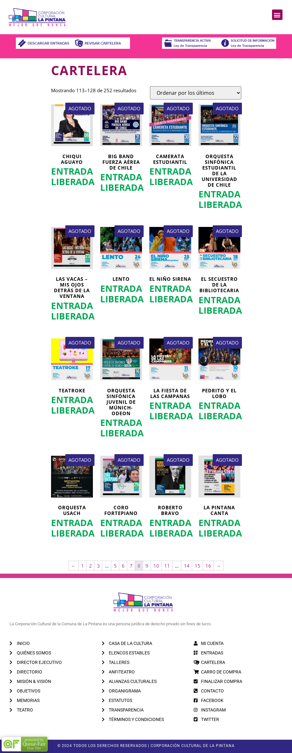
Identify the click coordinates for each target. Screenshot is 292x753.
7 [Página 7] (131, 566)
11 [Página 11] (167, 566)
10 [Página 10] (156, 566)
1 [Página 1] (82, 566)
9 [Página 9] (147, 566)
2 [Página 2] (90, 566)
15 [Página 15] (197, 566)
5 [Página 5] (115, 566)
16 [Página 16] (208, 566)
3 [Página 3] (98, 566)
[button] (277, 15)
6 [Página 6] (123, 566)
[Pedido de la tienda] (195, 93)
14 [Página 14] (187, 566)
